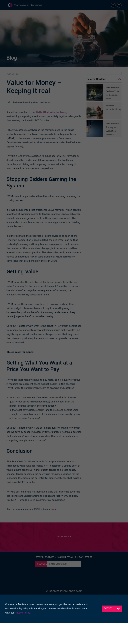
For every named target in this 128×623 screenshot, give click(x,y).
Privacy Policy (22, 613)
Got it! (112, 608)
